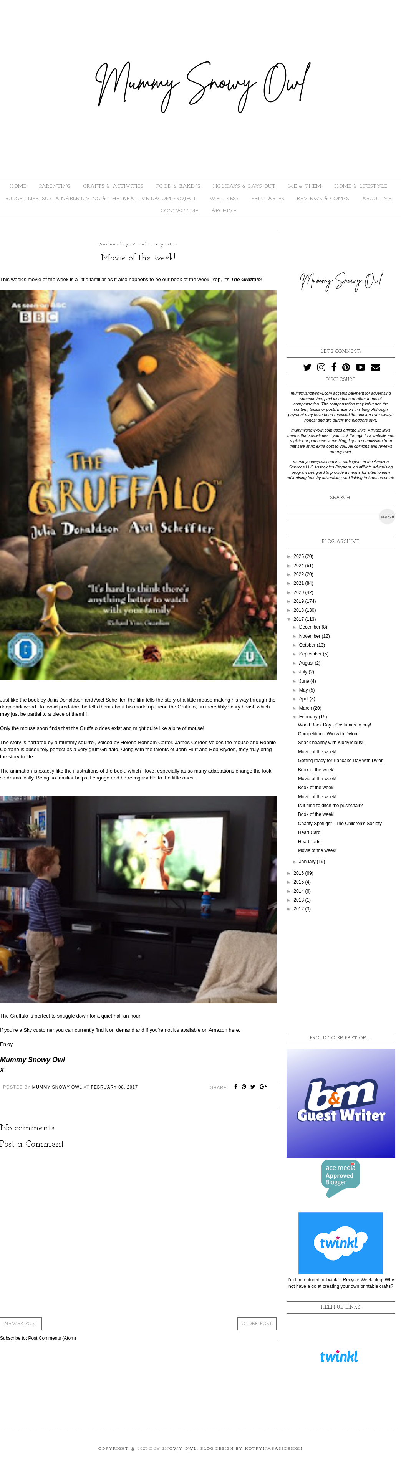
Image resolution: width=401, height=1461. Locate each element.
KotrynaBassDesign (274, 1449)
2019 (299, 601)
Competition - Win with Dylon (327, 733)
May (304, 690)
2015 (299, 882)
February (309, 717)
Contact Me (180, 211)
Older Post (257, 1324)
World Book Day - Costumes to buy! (334, 725)
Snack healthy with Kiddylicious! (330, 742)
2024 (299, 565)
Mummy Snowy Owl (167, 1449)
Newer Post (21, 1324)
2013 (299, 900)
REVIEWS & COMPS (323, 199)
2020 (299, 592)
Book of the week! (316, 770)
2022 (299, 574)
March (306, 708)
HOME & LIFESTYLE (361, 186)
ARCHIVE (224, 211)
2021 (299, 583)
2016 (299, 873)
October (308, 645)
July (304, 672)
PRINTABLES (268, 199)
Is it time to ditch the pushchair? (330, 805)
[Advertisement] (341, 973)
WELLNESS (224, 199)
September (311, 654)
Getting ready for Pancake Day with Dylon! (341, 760)
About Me (377, 199)
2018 (299, 610)
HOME (18, 186)
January (308, 861)
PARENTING (55, 186)
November (310, 636)
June (304, 681)
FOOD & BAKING (178, 186)
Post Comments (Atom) (52, 1338)
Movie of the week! (317, 751)
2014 (299, 891)
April (304, 699)
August (307, 663)
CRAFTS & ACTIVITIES (113, 186)
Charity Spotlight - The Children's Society (340, 823)
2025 (299, 556)
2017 (299, 619)
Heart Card (309, 832)
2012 (299, 909)
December (310, 627)
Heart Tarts (309, 841)
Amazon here (224, 1030)
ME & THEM (304, 186)
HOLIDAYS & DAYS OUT (244, 186)
